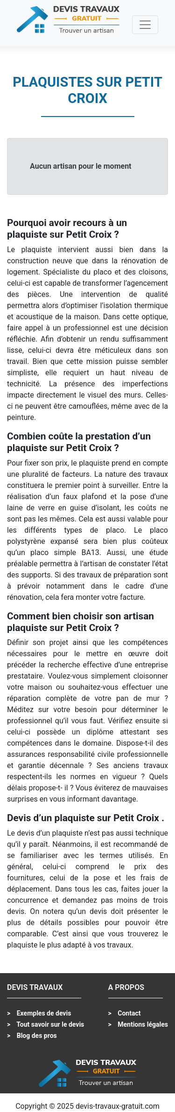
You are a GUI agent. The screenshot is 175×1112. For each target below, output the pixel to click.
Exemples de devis (43, 1013)
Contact (128, 1013)
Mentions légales (142, 1024)
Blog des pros (36, 1035)
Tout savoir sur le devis (49, 1024)
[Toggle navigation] (145, 24)
